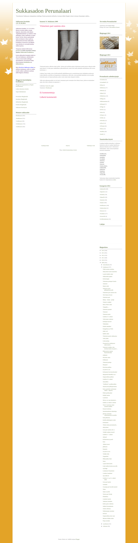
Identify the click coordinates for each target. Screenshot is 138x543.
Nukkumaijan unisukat (108, 511)
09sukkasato (49, 88)
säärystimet (105, 427)
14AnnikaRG (103, 82)
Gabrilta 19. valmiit (108, 316)
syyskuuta (105, 524)
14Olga (101, 107)
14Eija (101, 85)
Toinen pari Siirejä (107, 494)
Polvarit (105, 513)
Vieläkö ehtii (106, 454)
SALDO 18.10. (106, 451)
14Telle (101, 118)
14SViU (102, 109)
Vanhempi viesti (91, 145)
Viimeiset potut (106, 314)
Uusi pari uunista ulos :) (109, 429)
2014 (103, 250)
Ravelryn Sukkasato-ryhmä (26, 67)
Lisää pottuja (106, 341)
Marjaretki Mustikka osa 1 (109, 374)
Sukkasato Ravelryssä (21, 107)
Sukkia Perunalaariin (108, 506)
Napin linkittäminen (21, 91)
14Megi (102, 98)
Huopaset (105, 364)
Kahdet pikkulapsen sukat (109, 420)
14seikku (102, 131)
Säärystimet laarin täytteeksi (110, 271)
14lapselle (102, 197)
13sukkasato (19, 126)
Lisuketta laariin (107, 499)
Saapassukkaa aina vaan (109, 516)
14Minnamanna (104, 101)
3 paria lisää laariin (107, 463)
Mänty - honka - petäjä (108, 299)
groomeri (18, 50)
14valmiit (102, 213)
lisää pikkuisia (106, 417)
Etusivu (68, 145)
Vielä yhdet (105, 338)
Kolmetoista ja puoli (108, 439)
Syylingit (105, 468)
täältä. (114, 180)
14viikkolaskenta (104, 219)
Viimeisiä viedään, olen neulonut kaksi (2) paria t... (110, 348)
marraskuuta (106, 264)
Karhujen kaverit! (107, 321)
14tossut (102, 211)
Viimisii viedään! (107, 302)
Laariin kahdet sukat (108, 274)
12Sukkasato (19, 124)
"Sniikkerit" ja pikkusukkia (109, 384)
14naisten (102, 200)
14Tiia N (102, 123)
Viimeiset (105, 312)
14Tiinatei (102, 126)
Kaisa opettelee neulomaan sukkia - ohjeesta (109, 389)
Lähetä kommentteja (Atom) (70, 150)
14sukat (102, 202)
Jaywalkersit (106, 475)
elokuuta (105, 526)
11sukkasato (19, 121)
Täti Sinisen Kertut (107, 295)
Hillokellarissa (19, 64)
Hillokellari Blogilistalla (22, 102)
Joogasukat (105, 456)
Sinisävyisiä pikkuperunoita (110, 386)
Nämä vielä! (106, 286)
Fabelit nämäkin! (107, 326)
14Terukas (102, 120)
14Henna (102, 90)
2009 (103, 262)
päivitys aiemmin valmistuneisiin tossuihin (110, 414)
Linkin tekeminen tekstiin (22, 89)
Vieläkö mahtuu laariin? (109, 432)
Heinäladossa (27, 62)
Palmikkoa (105, 496)
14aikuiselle (103, 189)
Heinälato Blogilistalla (21, 99)
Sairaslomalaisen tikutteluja (110, 411)
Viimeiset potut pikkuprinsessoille (108, 289)
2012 (103, 255)
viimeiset (105, 283)
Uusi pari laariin (107, 482)
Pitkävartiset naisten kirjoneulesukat (108, 351)
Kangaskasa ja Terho (108, 329)
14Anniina (102, 79)
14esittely (102, 194)
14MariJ (102, 93)
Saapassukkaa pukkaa (108, 377)
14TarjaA (102, 115)
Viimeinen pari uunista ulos (109, 292)
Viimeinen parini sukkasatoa (110, 336)
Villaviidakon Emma (114, 27)
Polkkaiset (105, 360)
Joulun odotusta (107, 508)
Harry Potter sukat (107, 304)
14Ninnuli (102, 104)
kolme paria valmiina (108, 504)
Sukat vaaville (106, 491)
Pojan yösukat (106, 521)
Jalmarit (105, 437)
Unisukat (105, 484)
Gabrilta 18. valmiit (108, 379)
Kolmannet (105, 422)
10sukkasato (19, 118)
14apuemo (102, 191)
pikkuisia (105, 446)
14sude (101, 134)
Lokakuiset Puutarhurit (108, 471)
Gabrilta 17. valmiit (108, 434)
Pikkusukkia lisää (107, 459)
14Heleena (102, 87)
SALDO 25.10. (106, 369)
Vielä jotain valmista (108, 319)
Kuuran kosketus (107, 409)
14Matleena (103, 96)
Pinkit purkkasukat (107, 393)
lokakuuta (105, 267)
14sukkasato (103, 205)
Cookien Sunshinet (107, 473)
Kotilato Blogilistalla (21, 104)
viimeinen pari (106, 297)
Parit (104, 442)
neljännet (105, 355)
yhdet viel (105, 331)
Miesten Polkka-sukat (108, 518)
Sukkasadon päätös (107, 276)
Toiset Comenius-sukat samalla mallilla (108, 405)
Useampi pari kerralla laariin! (110, 487)
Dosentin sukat (106, 357)
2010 (103, 260)
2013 (103, 253)
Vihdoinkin (105, 324)
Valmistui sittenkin (107, 501)
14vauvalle (102, 216)
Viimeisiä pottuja (107, 362)
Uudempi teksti (45, 145)
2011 (103, 257)
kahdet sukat (106, 333)
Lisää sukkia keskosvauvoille (110, 466)
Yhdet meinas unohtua (108, 269)
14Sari (101, 112)
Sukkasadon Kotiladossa (26, 52)
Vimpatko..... (106, 307)
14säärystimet (103, 208)
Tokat (104, 489)
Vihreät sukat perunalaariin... (110, 425)
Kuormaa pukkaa (107, 367)
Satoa (104, 461)
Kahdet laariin (106, 395)
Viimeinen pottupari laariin (109, 281)
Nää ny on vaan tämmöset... (110, 400)
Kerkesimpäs (106, 279)
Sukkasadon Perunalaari (43, 11)
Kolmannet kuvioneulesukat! (110, 372)
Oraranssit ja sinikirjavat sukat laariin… (109, 344)
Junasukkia (105, 381)
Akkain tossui (106, 444)
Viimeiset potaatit (107, 309)
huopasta (105, 449)
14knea (101, 128)
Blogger (78, 539)
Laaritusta (105, 397)
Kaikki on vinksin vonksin (109, 402)
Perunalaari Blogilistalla (22, 96)
